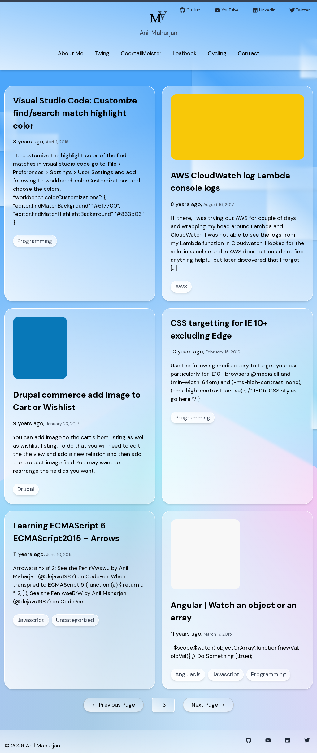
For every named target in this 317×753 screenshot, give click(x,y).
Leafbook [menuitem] (185, 53)
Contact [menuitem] (248, 53)
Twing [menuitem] (102, 53)
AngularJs (188, 674)
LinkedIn (264, 10)
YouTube (226, 10)
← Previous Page (113, 704)
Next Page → (208, 704)
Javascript (30, 620)
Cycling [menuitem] (217, 53)
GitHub (190, 10)
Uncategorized (75, 620)
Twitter (299, 10)
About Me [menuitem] (70, 53)
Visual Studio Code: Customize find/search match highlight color (75, 113)
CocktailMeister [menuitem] (141, 53)
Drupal (25, 489)
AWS (181, 286)
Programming (34, 241)
